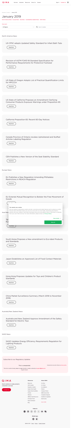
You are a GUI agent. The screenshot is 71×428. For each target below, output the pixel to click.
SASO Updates (31, 385)
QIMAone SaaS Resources (33, 396)
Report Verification (31, 400)
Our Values (43, 385)
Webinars (30, 394)
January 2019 (14, 12)
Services (16, 2)
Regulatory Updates (6, 12)
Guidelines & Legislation (46, 396)
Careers (39, 2)
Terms (32, 423)
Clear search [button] (4, 24)
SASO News (43, 19)
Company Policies (44, 390)
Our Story (43, 383)
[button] (68, 2)
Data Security (44, 398)
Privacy (36, 423)
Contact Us (6, 389)
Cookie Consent (42, 423)
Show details (56, 218)
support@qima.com (41, 368)
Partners (43, 389)
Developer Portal (31, 398)
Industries (21, 2)
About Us (33, 2)
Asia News (22, 19)
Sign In (57, 2)
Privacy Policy (48, 213)
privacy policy (63, 365)
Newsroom (30, 383)
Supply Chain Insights (32, 389)
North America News (7, 19)
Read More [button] (11, 47)
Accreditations (44, 387)
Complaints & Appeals (45, 394)
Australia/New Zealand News (32, 19)
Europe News (16, 19)
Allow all (53, 222)
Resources (27, 2)
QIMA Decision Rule (45, 392)
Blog (29, 402)
